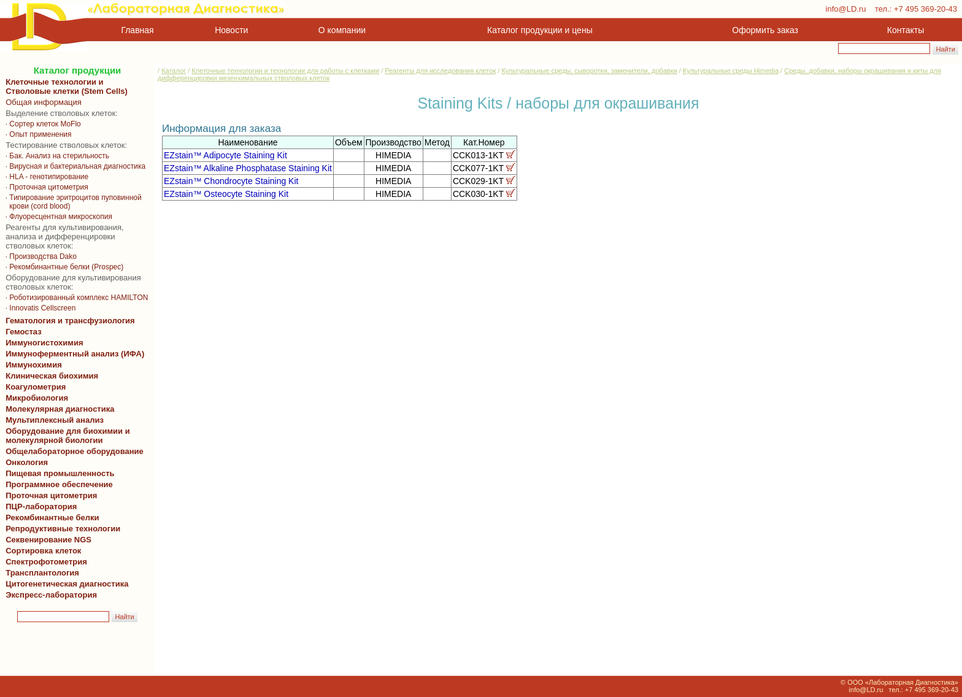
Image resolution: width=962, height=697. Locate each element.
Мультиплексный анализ (54, 420)
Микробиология (36, 397)
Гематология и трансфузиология (68, 320)
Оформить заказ (765, 30)
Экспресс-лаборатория (51, 594)
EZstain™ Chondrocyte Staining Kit (231, 181)
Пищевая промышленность (60, 473)
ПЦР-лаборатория (39, 506)
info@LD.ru (846, 8)
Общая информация (41, 102)
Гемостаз (23, 331)
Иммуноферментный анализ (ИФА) (72, 353)
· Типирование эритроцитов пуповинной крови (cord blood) (71, 201)
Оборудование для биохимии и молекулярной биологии (65, 435)
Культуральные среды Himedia (731, 70)
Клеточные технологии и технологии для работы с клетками (285, 70)
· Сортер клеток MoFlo (43, 124)
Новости (231, 30)
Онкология (26, 462)
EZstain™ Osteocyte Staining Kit (226, 194)
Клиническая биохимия (49, 375)
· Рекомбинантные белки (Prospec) (63, 267)
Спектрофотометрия (46, 561)
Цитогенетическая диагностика (64, 583)
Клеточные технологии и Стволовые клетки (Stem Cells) (66, 86)
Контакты (905, 30)
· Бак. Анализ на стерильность (57, 156)
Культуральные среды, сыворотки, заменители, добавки (589, 70)
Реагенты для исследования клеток (440, 70)
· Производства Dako (41, 256)
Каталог (173, 70)
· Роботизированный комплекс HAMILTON (75, 297)
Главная (137, 30)
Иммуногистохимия (42, 342)
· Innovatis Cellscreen (39, 308)
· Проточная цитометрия (46, 187)
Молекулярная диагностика (57, 409)
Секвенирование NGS (46, 539)
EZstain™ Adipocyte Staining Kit (225, 155)
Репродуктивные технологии (60, 528)
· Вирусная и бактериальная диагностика (75, 166)
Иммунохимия (33, 364)
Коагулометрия (35, 386)
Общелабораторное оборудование (72, 451)
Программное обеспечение (59, 484)
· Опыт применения (38, 134)
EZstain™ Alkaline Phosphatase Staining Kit (248, 168)
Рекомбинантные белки (50, 517)
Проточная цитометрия (49, 495)
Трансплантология (40, 572)
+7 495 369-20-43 (925, 8)
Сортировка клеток (41, 550)
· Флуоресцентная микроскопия (59, 216)
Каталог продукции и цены (540, 30)
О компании (341, 30)
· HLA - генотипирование (47, 176)
